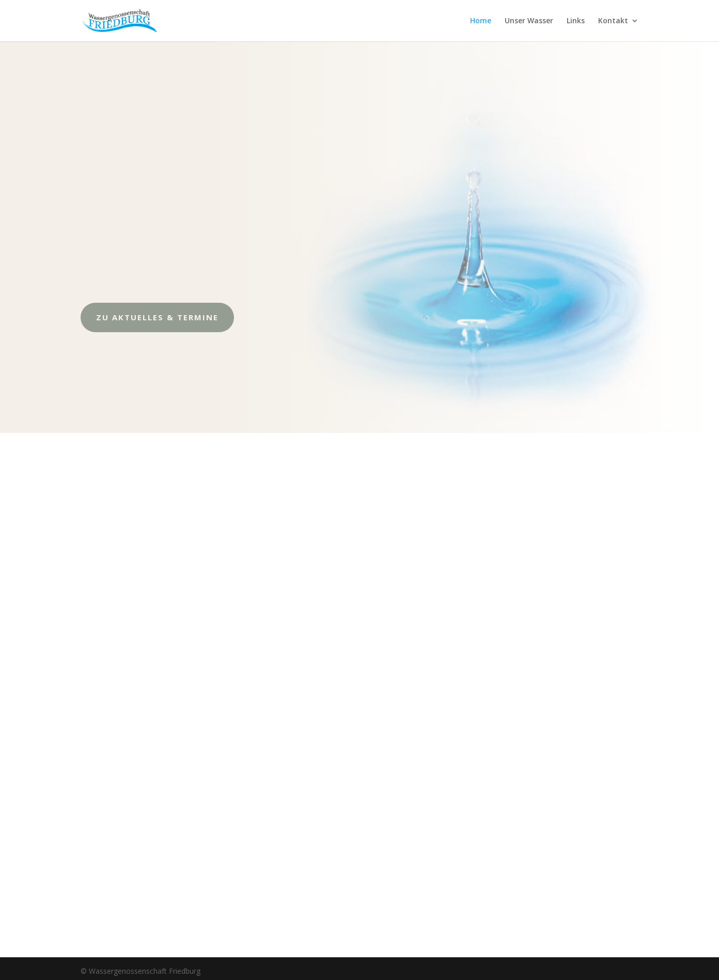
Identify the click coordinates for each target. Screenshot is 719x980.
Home (480, 21)
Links (576, 21)
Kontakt (613, 21)
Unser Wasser (529, 21)
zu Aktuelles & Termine (138, 317)
